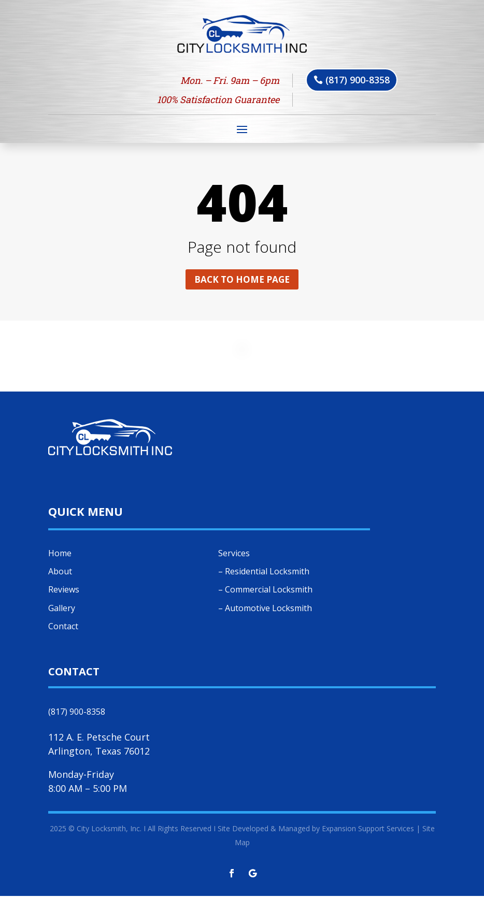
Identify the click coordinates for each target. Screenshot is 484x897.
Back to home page (242, 279)
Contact (63, 627)
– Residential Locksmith (263, 572)
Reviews (63, 591)
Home (60, 554)
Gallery (61, 609)
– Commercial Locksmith (265, 591)
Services (234, 554)
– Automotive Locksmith (265, 609)
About (60, 572)
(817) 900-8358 (357, 80)
